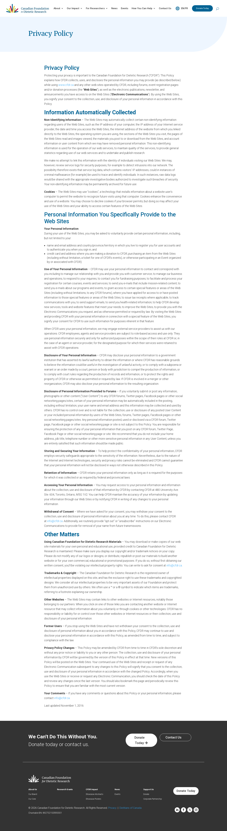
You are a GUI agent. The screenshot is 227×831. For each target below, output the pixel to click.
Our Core (32, 799)
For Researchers (95, 8)
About (57, 8)
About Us (33, 789)
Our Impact (73, 8)
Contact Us (165, 8)
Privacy (113, 807)
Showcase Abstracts (96, 794)
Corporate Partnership (154, 799)
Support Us (149, 789)
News (114, 8)
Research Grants (66, 789)
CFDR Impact (92, 789)
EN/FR (184, 8)
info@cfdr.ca (55, 521)
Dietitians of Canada (130, 807)
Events (124, 8)
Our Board (33, 794)
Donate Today (202, 8)
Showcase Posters (95, 799)
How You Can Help (142, 8)
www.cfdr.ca (66, 85)
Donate (146, 794)
